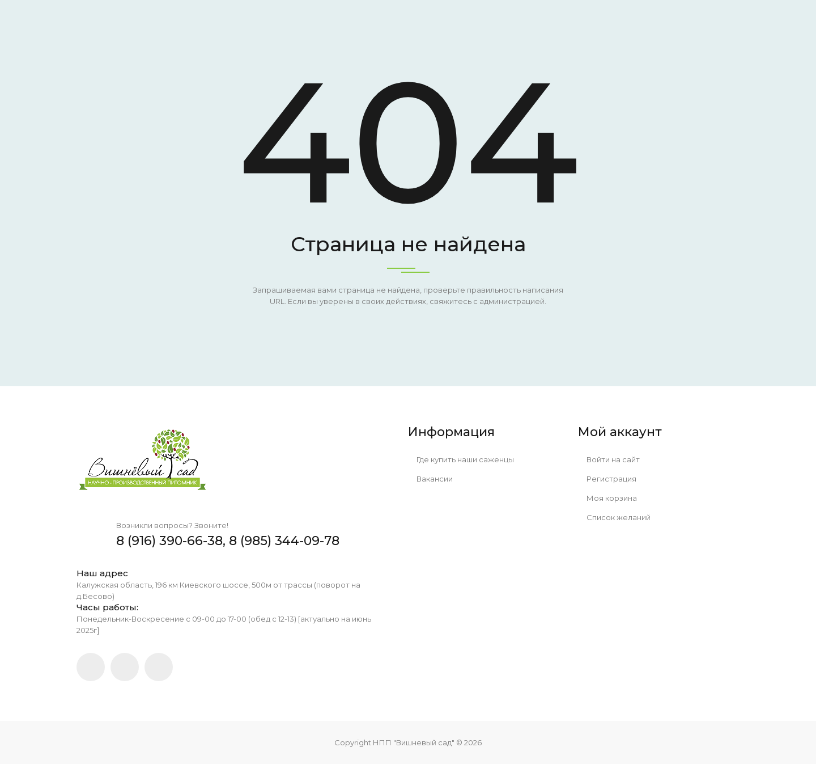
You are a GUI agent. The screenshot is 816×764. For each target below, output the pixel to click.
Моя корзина (607, 498)
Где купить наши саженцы (461, 459)
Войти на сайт (609, 459)
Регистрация (607, 478)
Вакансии (430, 478)
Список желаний (614, 517)
